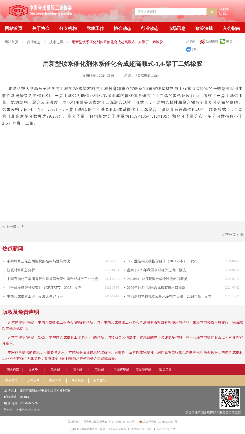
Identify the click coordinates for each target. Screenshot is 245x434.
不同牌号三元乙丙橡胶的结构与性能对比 (38, 261)
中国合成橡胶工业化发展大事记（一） (37, 296)
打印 (195, 49)
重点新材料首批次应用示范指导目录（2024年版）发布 (169, 296)
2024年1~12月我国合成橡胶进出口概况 (157, 279)
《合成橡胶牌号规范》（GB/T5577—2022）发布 (44, 287)
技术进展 (56, 42)
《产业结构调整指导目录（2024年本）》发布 (162, 261)
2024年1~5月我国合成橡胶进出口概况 (156, 287)
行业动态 (34, 42)
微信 (229, 41)
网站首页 (11, 42)
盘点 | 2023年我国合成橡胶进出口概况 (156, 270)
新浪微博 (212, 41)
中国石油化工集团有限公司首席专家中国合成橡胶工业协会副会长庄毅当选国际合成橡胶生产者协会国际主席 (55, 279)
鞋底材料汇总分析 (21, 270)
